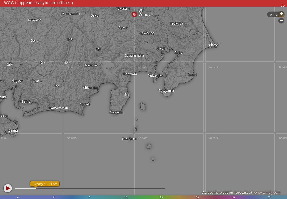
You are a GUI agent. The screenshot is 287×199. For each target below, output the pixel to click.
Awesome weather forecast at (241, 192)
